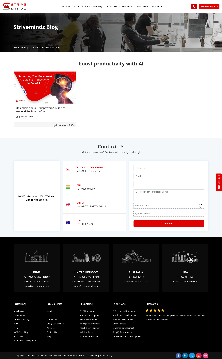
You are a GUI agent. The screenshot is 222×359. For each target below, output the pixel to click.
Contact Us (156, 5)
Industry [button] (98, 5)
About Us (51, 310)
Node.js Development (90, 323)
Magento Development (123, 327)
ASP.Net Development (90, 315)
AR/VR (16, 327)
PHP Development (88, 310)
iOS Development (88, 332)
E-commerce (19, 315)
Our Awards (52, 319)
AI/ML (16, 323)
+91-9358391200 (37, 276)
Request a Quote (209, 5)
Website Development (123, 319)
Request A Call (218, 182)
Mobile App (19, 310)
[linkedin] (185, 355)
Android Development (90, 336)
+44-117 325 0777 (86, 276)
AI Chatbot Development (25, 340)
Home (17, 47)
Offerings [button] (84, 5)
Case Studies (126, 5)
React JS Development (90, 327)
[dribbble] (205, 355)
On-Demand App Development (127, 336)
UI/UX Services (119, 323)
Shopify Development (123, 332)
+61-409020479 (85, 223)
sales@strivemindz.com (89, 171)
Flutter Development (89, 319)
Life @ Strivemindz (55, 323)
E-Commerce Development (125, 310)
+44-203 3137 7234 (86, 281)
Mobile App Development (124, 315)
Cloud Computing (21, 319)
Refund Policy (106, 355)
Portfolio (112, 5)
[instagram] (199, 355)
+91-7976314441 (36, 281)
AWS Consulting (21, 332)
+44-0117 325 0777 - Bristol (91, 206)
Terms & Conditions (88, 355)
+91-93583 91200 (86, 188)
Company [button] (142, 5)
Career (50, 315)
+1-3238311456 (185, 276)
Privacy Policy (70, 355)
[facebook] (178, 355)
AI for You (68, 5)
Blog (26, 47)
